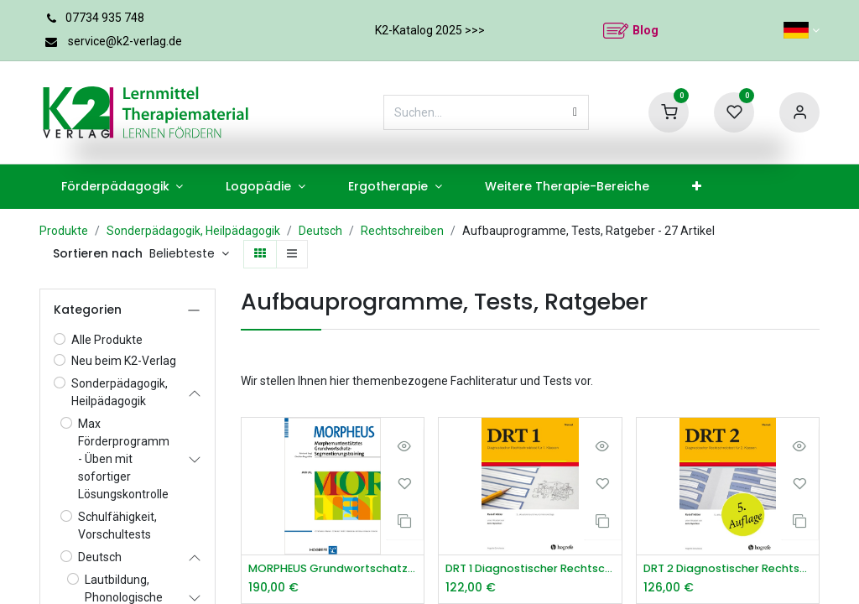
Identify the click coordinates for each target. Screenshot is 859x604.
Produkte (63, 230)
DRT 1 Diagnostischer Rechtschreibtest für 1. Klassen (529, 569)
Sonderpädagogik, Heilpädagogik (193, 230)
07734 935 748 (104, 17)
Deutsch (320, 230)
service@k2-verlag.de (125, 41)
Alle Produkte (107, 339)
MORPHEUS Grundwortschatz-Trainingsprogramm (332, 569)
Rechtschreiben (402, 230)
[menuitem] (122, 186)
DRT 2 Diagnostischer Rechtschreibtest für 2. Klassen (727, 569)
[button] (189, 254)
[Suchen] (575, 112)
